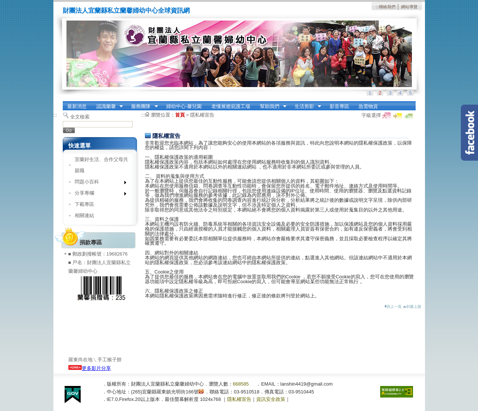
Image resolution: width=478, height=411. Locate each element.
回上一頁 (392, 307)
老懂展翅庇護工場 (230, 106)
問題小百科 (98, 183)
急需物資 (368, 106)
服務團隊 (142, 106)
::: (377, 6)
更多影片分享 (89, 368)
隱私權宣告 (202, 115)
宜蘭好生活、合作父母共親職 (101, 165)
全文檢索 (80, 117)
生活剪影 (305, 106)
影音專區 (339, 106)
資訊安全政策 (270, 399)
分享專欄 (98, 194)
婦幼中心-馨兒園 (184, 106)
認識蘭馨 (107, 106)
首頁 (180, 115)
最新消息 (77, 106)
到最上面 (412, 307)
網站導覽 (409, 6)
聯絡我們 (387, 6)
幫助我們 (270, 106)
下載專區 (84, 204)
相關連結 (84, 215)
